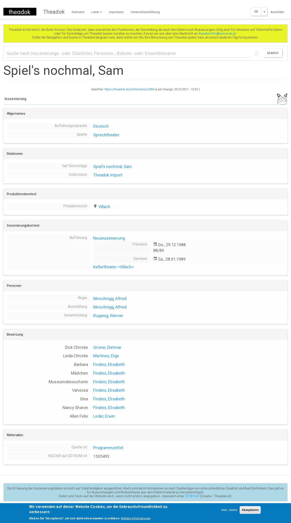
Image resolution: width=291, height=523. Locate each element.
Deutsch (101, 126)
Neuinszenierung (109, 238)
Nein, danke (229, 511)
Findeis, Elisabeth (109, 364)
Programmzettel (108, 447)
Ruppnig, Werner (108, 315)
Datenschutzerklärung (145, 12)
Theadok (54, 12)
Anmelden (277, 12)
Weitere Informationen (136, 520)
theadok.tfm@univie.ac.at (217, 33)
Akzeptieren (250, 511)
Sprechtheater (106, 134)
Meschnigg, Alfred (109, 298)
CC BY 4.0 (192, 496)
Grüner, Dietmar (107, 347)
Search (272, 53)
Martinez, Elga (105, 355)
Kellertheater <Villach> (113, 266)
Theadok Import (107, 175)
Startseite (78, 12)
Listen (96, 12)
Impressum (116, 12)
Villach (104, 206)
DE (256, 11)
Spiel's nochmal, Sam (112, 166)
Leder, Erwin (104, 416)
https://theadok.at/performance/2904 (130, 89)
